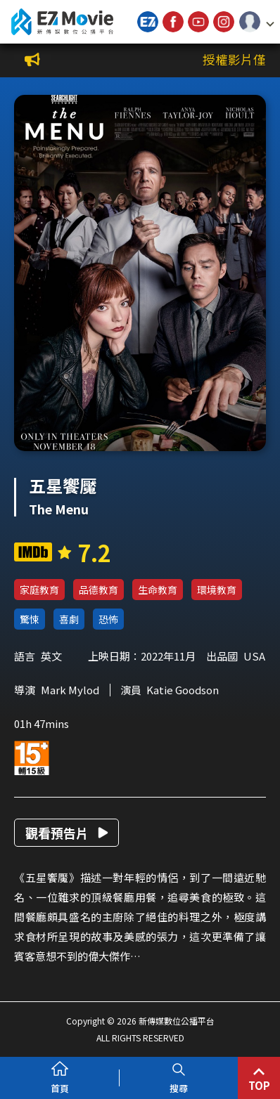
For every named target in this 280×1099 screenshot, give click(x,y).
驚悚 (29, 619)
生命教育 (157, 590)
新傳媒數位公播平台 (62, 21)
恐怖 (108, 619)
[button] (256, 21)
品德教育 (98, 590)
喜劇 (69, 619)
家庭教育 (39, 590)
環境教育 (216, 590)
